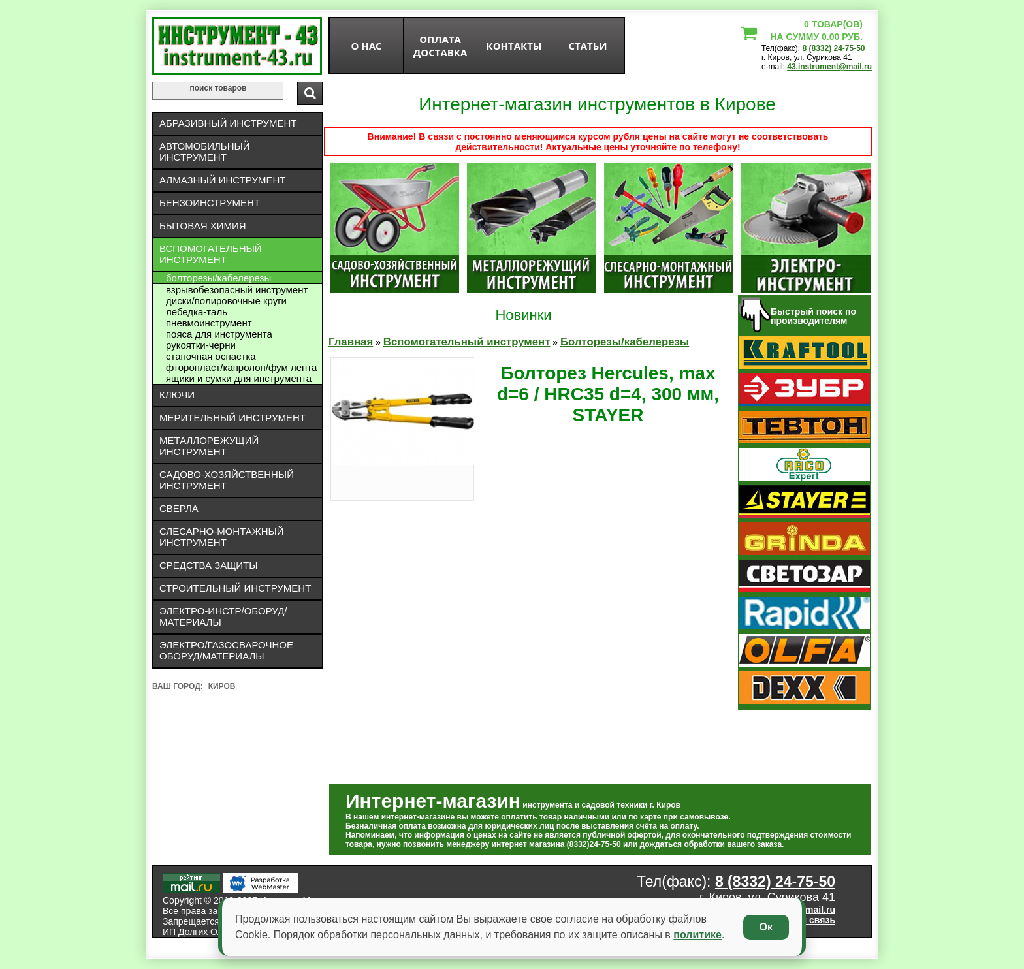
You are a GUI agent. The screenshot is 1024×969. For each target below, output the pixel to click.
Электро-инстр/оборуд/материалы (223, 616)
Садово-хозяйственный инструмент (226, 480)
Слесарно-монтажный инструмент (221, 537)
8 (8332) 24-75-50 (833, 48)
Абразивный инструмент (227, 123)
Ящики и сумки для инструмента (239, 378)
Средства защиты (208, 565)
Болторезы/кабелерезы (218, 277)
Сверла (179, 508)
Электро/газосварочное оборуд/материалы (226, 650)
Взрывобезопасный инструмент (237, 289)
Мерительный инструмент (232, 417)
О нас (366, 45)
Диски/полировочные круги (226, 300)
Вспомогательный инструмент (210, 254)
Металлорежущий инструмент (209, 446)
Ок (766, 926)
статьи (587, 45)
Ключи (177, 394)
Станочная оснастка (211, 356)
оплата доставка (440, 46)
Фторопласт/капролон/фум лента (241, 367)
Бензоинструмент (209, 202)
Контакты (514, 45)
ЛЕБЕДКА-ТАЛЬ (196, 311)
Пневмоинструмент (209, 322)
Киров (222, 686)
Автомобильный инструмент (204, 151)
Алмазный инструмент (222, 179)
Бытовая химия (202, 225)
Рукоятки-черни (201, 345)
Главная (350, 342)
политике (697, 934)
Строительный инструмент (235, 588)
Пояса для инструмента (219, 334)
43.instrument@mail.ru (829, 66)
